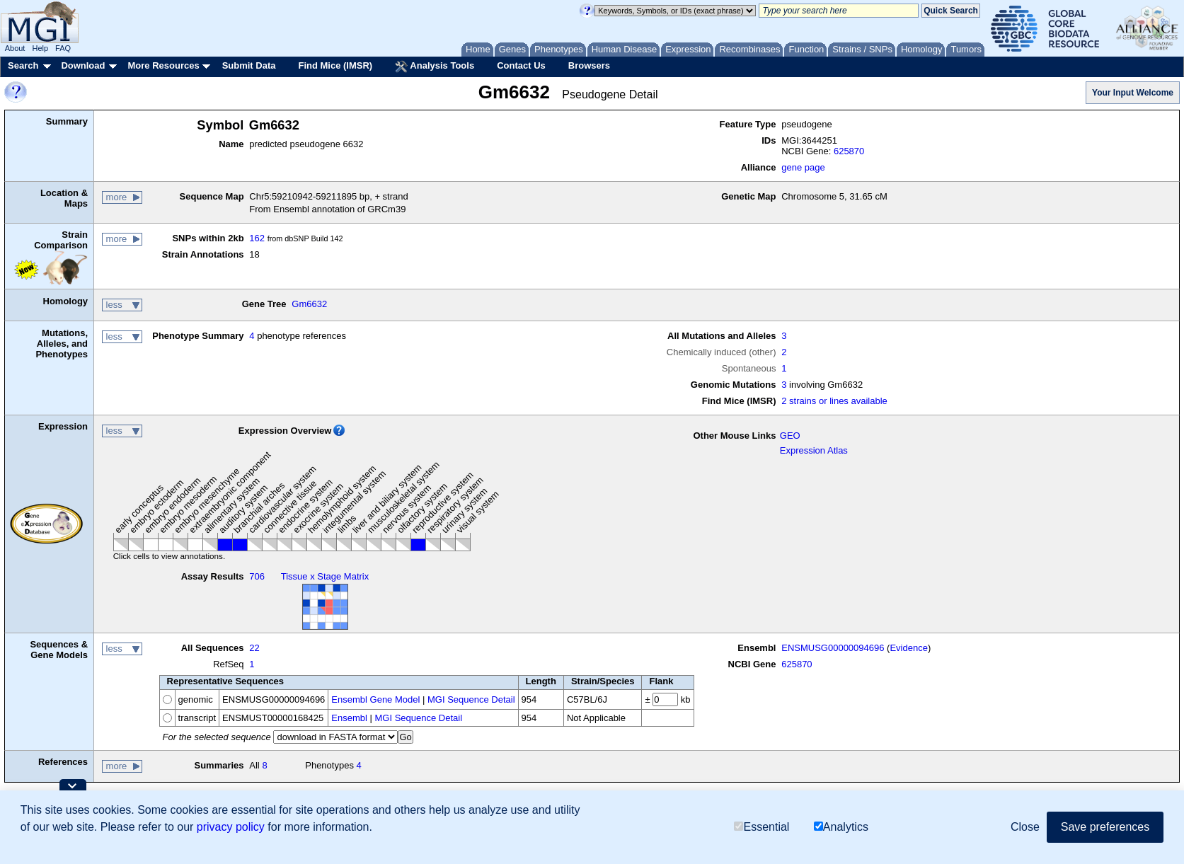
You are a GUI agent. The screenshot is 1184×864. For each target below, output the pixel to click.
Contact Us (521, 65)
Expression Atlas (814, 450)
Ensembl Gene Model (375, 699)
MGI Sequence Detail (471, 699)
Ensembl (349, 718)
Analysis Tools (434, 66)
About (15, 48)
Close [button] (1025, 827)
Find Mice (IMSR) (335, 65)
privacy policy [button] (231, 827)
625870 (849, 151)
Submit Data (249, 65)
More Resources (163, 65)
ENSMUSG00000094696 (832, 648)
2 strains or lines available (834, 401)
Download (83, 65)
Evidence (908, 648)
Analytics (841, 827)
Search (23, 65)
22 (254, 648)
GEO (790, 435)
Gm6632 (309, 304)
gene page (802, 167)
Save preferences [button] (1105, 827)
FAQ (63, 48)
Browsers (589, 65)
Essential (761, 827)
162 (257, 238)
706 (257, 576)
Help (40, 48)
